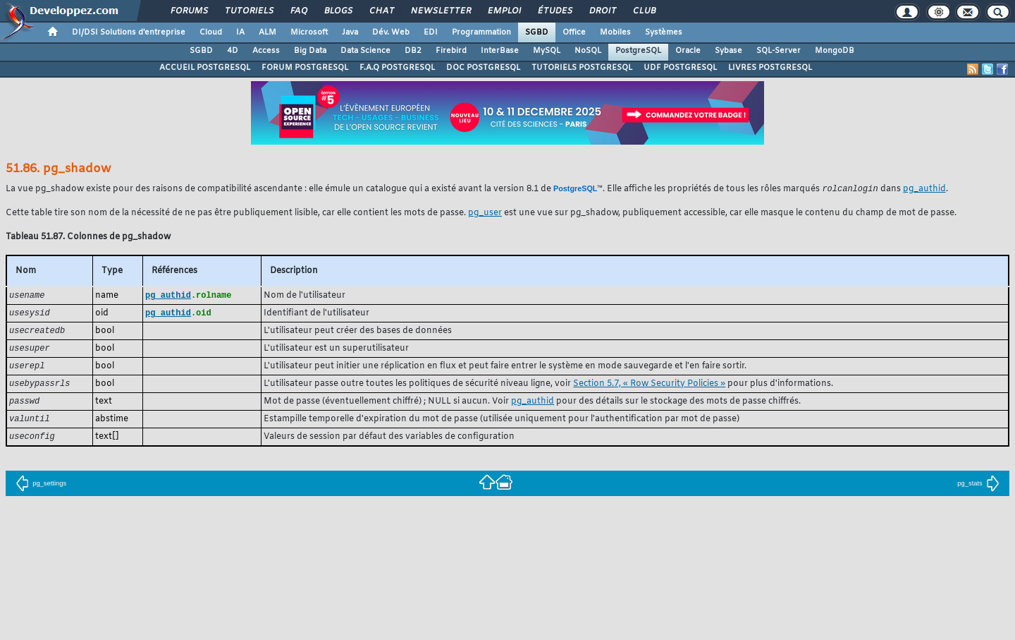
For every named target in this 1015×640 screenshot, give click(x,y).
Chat (381, 11)
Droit (602, 11)
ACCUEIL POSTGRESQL (204, 68)
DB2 (413, 51)
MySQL (546, 51)
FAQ (298, 11)
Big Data (310, 51)
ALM (267, 32)
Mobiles (615, 32)
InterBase (500, 51)
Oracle (688, 51)
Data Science (365, 51)
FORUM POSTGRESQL (305, 68)
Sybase (728, 51)
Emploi (504, 11)
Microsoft (309, 32)
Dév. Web (391, 32)
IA (240, 32)
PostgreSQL (638, 51)
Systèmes (663, 32)
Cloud (210, 32)
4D (232, 51)
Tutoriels (248, 11)
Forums (188, 11)
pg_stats (978, 489)
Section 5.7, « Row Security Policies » (649, 387)
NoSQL (587, 51)
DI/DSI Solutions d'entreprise (128, 32)
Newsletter (440, 11)
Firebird (451, 51)
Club (643, 11)
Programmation (481, 32)
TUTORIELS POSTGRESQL (581, 68)
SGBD (536, 32)
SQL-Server (778, 51)
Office (574, 32)
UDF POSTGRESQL (680, 68)
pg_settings (41, 489)
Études (554, 11)
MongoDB (834, 51)
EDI (431, 32)
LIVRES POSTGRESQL (770, 68)
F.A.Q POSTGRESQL (397, 68)
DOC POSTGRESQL (483, 68)
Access (266, 51)
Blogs (337, 11)
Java (350, 32)
